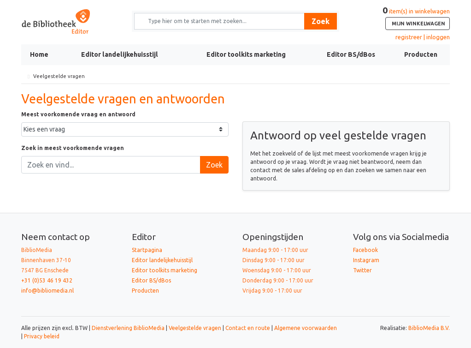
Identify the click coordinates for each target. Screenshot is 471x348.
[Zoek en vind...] (110, 165)
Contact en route (247, 328)
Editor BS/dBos (351, 54)
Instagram (366, 260)
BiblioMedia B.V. (429, 328)
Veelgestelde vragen (195, 328)
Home (39, 54)
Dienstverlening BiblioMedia (129, 328)
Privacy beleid (41, 336)
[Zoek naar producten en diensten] (222, 21)
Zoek (321, 21)
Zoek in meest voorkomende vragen (72, 148)
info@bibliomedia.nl (47, 291)
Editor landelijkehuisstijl (119, 54)
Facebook (365, 250)
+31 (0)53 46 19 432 (46, 280)
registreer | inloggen (422, 37)
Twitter (362, 270)
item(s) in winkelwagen (416, 19)
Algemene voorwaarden (305, 328)
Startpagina (147, 250)
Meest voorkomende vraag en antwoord (78, 114)
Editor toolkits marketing (246, 54)
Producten (420, 54)
